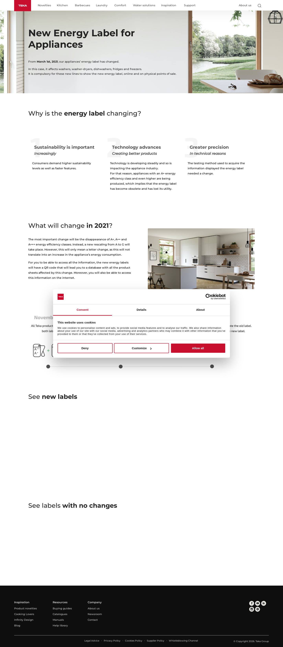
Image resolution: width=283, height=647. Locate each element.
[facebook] (251, 603)
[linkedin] (263, 603)
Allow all (198, 348)
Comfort (120, 5)
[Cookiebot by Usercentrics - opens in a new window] (208, 297)
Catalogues (60, 614)
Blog (17, 625)
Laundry (102, 5)
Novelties (44, 5)
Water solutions (144, 5)
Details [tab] (141, 309)
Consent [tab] (83, 309)
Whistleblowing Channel (183, 640)
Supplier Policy (155, 640)
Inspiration (168, 5)
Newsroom (95, 614)
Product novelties (25, 608)
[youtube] (257, 603)
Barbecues (82, 5)
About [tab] (200, 309)
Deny (85, 348)
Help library (60, 625)
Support (190, 5)
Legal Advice (91, 640)
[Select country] (267, 5)
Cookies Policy (133, 640)
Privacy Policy (112, 640)
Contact (93, 619)
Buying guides (62, 608)
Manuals (58, 619)
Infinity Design (23, 619)
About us (245, 5)
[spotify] (257, 609)
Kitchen (62, 5)
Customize (142, 348)
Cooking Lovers (24, 614)
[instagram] (251, 609)
